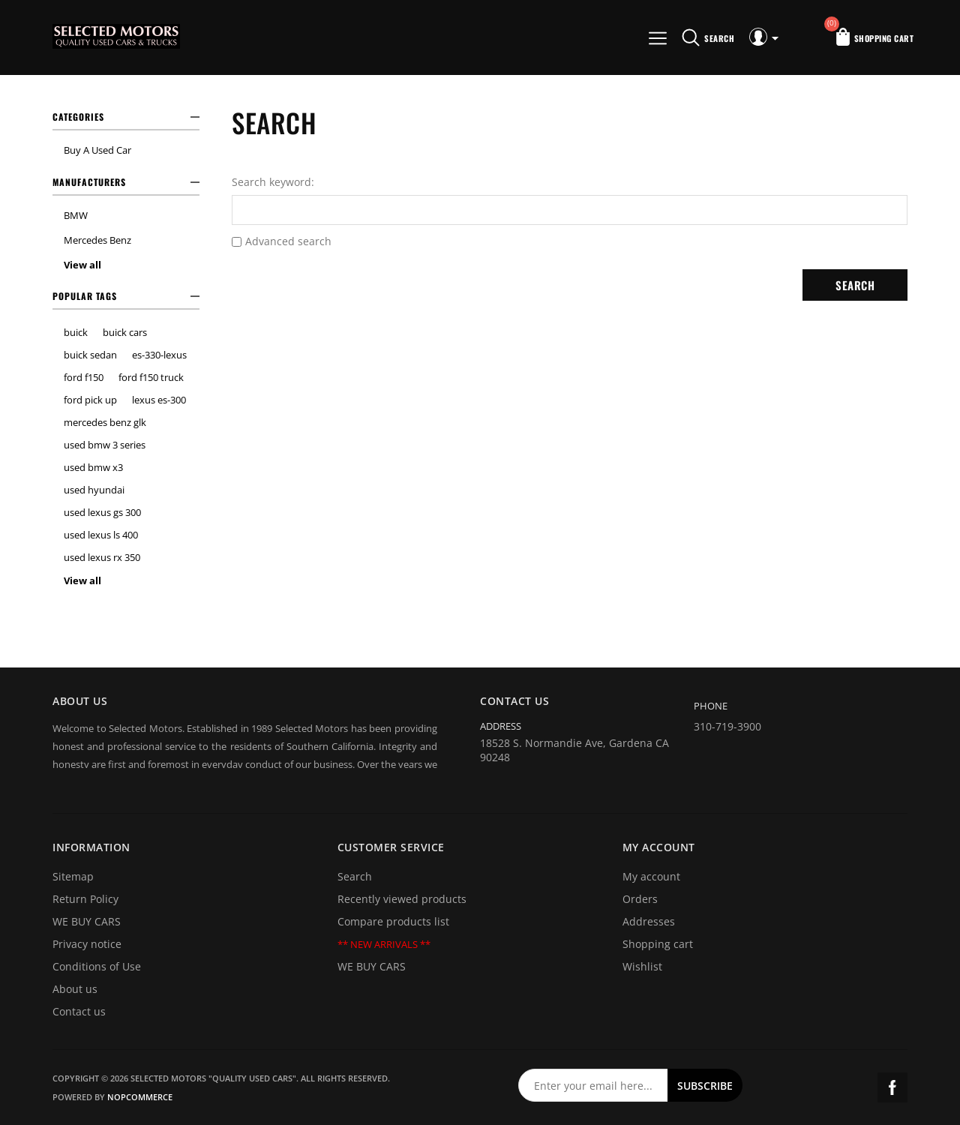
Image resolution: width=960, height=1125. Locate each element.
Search (355, 876)
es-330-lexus (159, 355)
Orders (640, 899)
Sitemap (73, 876)
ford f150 (84, 377)
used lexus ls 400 (101, 535)
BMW (76, 215)
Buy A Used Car (97, 150)
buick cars (125, 332)
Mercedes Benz (97, 240)
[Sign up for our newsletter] (593, 1085)
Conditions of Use (96, 966)
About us (75, 989)
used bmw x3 (93, 467)
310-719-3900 (727, 726)
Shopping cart (657, 944)
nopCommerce (139, 1096)
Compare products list (393, 921)
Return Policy (85, 899)
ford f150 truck (151, 377)
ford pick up (90, 399)
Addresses (648, 921)
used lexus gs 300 (102, 512)
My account (651, 876)
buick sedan (90, 355)
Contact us (79, 1011)
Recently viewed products (402, 899)
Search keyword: (273, 182)
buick (76, 332)
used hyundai (94, 489)
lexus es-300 (159, 399)
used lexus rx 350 (102, 557)
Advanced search (288, 241)
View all (82, 265)
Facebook (893, 1087)
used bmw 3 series (105, 445)
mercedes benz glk (105, 422)
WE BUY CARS (86, 921)
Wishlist (642, 966)
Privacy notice (87, 944)
